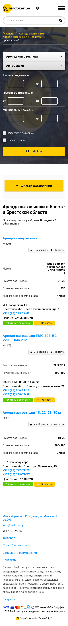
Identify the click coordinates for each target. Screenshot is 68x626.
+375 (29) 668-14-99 (16, 394)
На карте (57, 250)
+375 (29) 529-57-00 (16, 313)
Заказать (44, 323)
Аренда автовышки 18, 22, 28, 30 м (32, 412)
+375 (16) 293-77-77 (16, 474)
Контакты (10, 560)
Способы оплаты (15, 545)
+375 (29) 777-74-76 (16, 470)
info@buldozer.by (13, 525)
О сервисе (9, 599)
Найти (34, 151)
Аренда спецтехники (20, 238)
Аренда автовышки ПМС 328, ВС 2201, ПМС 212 (30, 338)
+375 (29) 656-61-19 (16, 390)
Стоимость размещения (20, 552)
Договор (9, 538)
